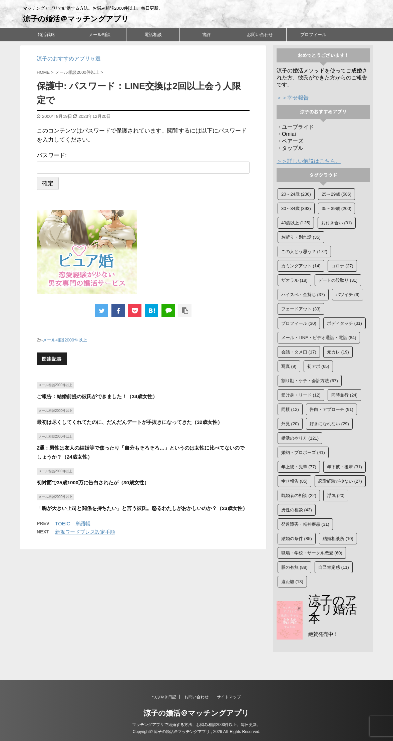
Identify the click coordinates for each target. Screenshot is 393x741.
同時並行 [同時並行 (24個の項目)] (344, 395)
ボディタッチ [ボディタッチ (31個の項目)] (344, 323)
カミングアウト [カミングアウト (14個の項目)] (301, 265)
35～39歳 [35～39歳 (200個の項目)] (336, 208)
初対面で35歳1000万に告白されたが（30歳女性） (93, 482)
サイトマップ (229, 697)
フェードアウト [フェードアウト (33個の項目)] (301, 308)
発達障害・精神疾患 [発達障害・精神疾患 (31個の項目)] (305, 524)
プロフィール (313, 34)
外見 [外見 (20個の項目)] (290, 423)
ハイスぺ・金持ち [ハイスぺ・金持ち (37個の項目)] (303, 294)
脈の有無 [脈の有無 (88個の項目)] (294, 567)
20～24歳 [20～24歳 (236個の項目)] (296, 194)
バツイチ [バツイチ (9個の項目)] (348, 294)
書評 (206, 34)
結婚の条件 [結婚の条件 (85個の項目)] (296, 538)
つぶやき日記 (164, 697)
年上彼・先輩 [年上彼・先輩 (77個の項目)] (298, 466)
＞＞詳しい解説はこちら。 (309, 161)
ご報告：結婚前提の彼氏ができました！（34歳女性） (97, 396)
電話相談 (153, 34)
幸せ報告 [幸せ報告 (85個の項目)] (294, 481)
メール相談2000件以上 (65, 339)
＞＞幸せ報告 (293, 97)
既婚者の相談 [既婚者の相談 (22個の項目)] (298, 495)
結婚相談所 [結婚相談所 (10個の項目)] (338, 538)
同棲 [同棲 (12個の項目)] (290, 409)
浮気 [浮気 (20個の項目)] (336, 495)
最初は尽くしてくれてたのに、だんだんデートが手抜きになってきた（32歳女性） (130, 422)
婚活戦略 (46, 34)
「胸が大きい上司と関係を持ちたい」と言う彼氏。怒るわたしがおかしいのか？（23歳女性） (142, 508)
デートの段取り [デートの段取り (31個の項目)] (338, 280)
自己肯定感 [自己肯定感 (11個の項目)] (333, 567)
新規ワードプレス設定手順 (85, 532)
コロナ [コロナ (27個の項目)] (342, 265)
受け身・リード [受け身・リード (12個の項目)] (301, 395)
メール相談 (99, 34)
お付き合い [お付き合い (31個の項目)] (336, 222)
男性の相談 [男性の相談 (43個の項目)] (296, 509)
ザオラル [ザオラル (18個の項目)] (294, 280)
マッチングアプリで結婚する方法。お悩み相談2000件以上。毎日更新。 (196, 725)
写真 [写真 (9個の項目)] (289, 366)
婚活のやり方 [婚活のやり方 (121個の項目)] (300, 438)
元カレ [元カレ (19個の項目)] (338, 351)
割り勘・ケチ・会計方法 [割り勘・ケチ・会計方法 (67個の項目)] (309, 380)
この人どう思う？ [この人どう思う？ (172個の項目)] (304, 251)
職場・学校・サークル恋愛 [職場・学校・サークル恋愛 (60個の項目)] (311, 552)
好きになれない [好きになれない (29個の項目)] (329, 423)
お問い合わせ (260, 34)
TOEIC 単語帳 (72, 523)
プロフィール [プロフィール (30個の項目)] (298, 323)
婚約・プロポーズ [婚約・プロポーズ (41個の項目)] (303, 452)
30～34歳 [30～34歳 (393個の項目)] (296, 208)
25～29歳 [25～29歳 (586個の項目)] (336, 194)
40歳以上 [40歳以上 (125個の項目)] (295, 222)
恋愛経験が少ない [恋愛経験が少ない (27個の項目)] (340, 481)
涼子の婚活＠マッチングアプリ (76, 19)
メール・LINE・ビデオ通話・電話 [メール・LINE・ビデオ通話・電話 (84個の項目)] (318, 337)
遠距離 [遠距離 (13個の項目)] (292, 581)
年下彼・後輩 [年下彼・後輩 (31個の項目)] (344, 466)
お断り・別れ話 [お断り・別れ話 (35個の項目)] (301, 237)
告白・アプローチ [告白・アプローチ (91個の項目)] (331, 409)
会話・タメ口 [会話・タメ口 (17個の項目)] (298, 351)
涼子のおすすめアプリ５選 (69, 58)
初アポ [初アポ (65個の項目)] (318, 366)
